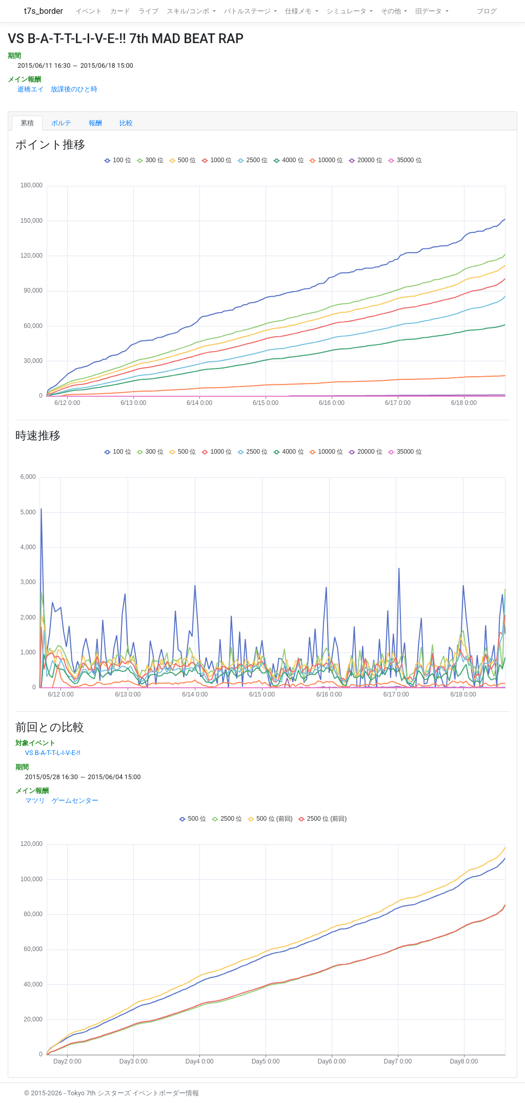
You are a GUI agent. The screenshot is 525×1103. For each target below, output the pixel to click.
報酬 (95, 123)
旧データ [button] (429, 11)
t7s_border (43, 11)
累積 (27, 123)
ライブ (148, 11)
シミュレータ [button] (347, 11)
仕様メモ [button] (299, 11)
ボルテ (61, 123)
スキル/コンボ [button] (189, 11)
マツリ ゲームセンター (61, 800)
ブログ (487, 11)
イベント (88, 11)
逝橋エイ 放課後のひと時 (57, 89)
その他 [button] (391, 11)
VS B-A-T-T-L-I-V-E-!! (52, 753)
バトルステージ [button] (248, 11)
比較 (126, 123)
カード (120, 11)
